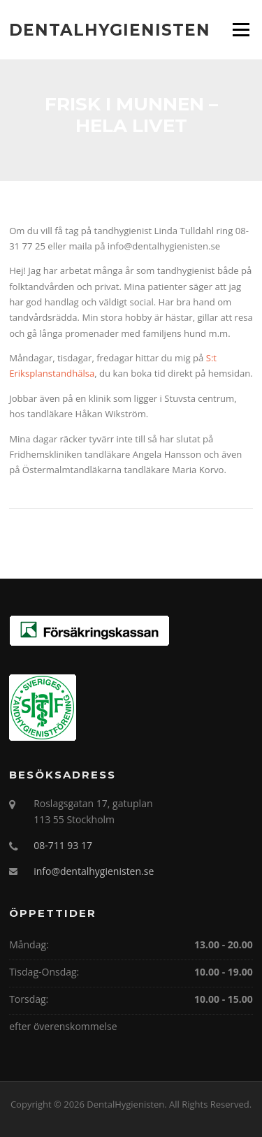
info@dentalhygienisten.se (94, 871)
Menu (240, 29)
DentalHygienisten (109, 29)
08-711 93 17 (63, 845)
